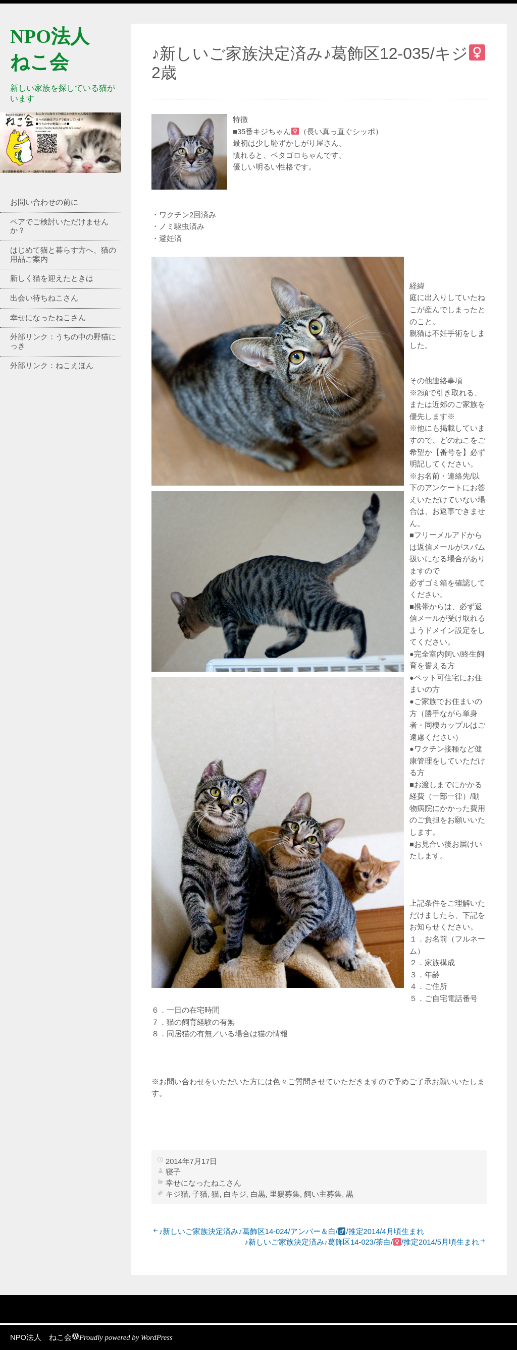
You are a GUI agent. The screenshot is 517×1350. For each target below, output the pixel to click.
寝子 (173, 1172)
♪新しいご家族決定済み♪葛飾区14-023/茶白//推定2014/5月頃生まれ (361, 1242)
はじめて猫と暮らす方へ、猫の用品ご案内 (63, 254)
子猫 (200, 1194)
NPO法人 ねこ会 (41, 1337)
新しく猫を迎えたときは (51, 278)
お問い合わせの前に (44, 202)
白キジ (235, 1194)
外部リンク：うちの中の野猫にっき (63, 341)
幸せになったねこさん (48, 318)
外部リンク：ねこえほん (51, 366)
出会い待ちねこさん (44, 298)
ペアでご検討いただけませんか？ (59, 226)
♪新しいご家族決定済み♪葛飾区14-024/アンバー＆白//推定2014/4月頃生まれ (291, 1231)
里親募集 (285, 1194)
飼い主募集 (323, 1194)
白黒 (258, 1194)
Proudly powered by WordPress (126, 1337)
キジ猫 (177, 1194)
